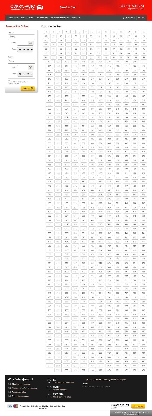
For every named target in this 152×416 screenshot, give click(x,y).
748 (49, 293)
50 (91, 45)
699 (143, 272)
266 (134, 117)
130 (100, 70)
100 (49, 62)
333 (92, 143)
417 (92, 173)
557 (58, 224)
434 (134, 177)
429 (92, 177)
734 (134, 284)
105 (92, 62)
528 (117, 212)
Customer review (41, 18)
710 (134, 276)
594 (66, 237)
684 (117, 267)
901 (126, 344)
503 (109, 203)
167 (109, 83)
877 (126, 336)
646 (100, 254)
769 (126, 297)
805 (126, 310)
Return (11, 57)
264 (117, 117)
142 (100, 75)
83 (129, 53)
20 (76, 36)
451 (75, 186)
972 (126, 370)
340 (49, 147)
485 (58, 199)
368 (83, 156)
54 (121, 45)
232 (49, 109)
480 (117, 194)
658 (100, 259)
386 (134, 160)
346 (100, 147)
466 (100, 190)
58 (46, 49)
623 (109, 246)
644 (83, 254)
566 (134, 224)
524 (83, 212)
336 (117, 143)
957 (92, 366)
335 (109, 143)
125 (58, 70)
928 (49, 357)
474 (66, 194)
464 (83, 190)
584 (83, 233)
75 (68, 53)
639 (143, 250)
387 (143, 160)
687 (143, 267)
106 (100, 62)
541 (126, 216)
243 (143, 109)
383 (109, 160)
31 (53, 40)
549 (92, 220)
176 (83, 87)
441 (92, 182)
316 (49, 139)
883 (75, 340)
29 (144, 36)
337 (126, 143)
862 (100, 332)
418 (100, 173)
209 (58, 100)
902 (134, 344)
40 (121, 40)
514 (100, 207)
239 (109, 109)
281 (58, 126)
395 (109, 165)
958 (100, 366)
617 (58, 246)
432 (117, 177)
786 (66, 306)
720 (117, 280)
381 (92, 160)
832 (49, 323)
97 (129, 57)
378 (66, 160)
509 (58, 207)
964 (58, 370)
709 (126, 276)
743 (109, 289)
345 (92, 147)
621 (92, 246)
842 (134, 323)
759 (143, 293)
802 (100, 310)
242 (134, 109)
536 (83, 216)
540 (117, 216)
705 (92, 276)
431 (109, 177)
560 (83, 224)
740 (83, 289)
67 (114, 49)
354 (66, 152)
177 (92, 87)
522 (66, 212)
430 (100, 177)
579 (143, 229)
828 (117, 319)
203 (109, 96)
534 (66, 216)
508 (49, 207)
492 (117, 199)
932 (83, 357)
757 (126, 293)
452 (83, 186)
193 (126, 92)
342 (66, 147)
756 (117, 293)
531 (143, 212)
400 (49, 169)
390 (66, 165)
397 (126, 165)
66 (106, 49)
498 (66, 203)
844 (49, 327)
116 (83, 66)
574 (100, 229)
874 (100, 336)
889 (126, 340)
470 (134, 190)
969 (100, 370)
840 (117, 323)
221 (58, 105)
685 (126, 267)
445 (126, 182)
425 (58, 177)
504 (117, 203)
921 (92, 353)
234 (66, 109)
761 (58, 297)
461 (58, 190)
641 (58, 254)
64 (91, 49)
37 (99, 40)
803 (109, 310)
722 (134, 280)
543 (143, 216)
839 (109, 323)
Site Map (45, 406)
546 (66, 220)
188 (83, 92)
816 (117, 314)
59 (53, 49)
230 (134, 105)
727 (75, 284)
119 (109, 66)
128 (83, 70)
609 (92, 242)
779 (109, 302)
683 (109, 267)
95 (114, 57)
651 (143, 254)
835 (75, 323)
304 (49, 135)
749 (58, 293)
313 (126, 135)
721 (126, 280)
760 (49, 297)
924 (117, 353)
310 (100, 135)
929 (58, 357)
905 (58, 349)
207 (143, 96)
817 (126, 314)
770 (134, 297)
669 (92, 263)
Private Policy (25, 406)
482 (134, 194)
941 (58, 361)
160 (49, 83)
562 (100, 224)
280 (49, 126)
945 (92, 361)
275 (109, 122)
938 (134, 357)
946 (100, 361)
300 (117, 130)
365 (58, 156)
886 (100, 340)
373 (126, 156)
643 (75, 254)
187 (75, 92)
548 (83, 220)
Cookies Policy (55, 406)
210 (66, 100)
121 (126, 66)
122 (134, 66)
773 (58, 302)
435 (143, 177)
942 (66, 361)
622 (100, 246)
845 (58, 327)
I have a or (18, 82)
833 (58, 323)
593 (58, 237)
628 (49, 250)
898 (100, 344)
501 (92, 203)
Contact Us (75, 18)
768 (117, 297)
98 (136, 57)
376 (49, 160)
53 (114, 45)
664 (49, 263)
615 (143, 242)
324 (117, 139)
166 (100, 83)
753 (92, 293)
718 (100, 280)
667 (75, 263)
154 (100, 79)
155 (109, 79)
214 (100, 100)
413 (58, 173)
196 (49, 96)
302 (134, 130)
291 (143, 126)
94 (106, 57)
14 (136, 32)
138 (66, 75)
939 (143, 357)
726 (66, 284)
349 (126, 147)
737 (58, 289)
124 (49, 70)
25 (114, 36)
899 (109, 344)
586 (100, 233)
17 (53, 36)
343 (75, 147)
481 (126, 194)
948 (117, 361)
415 (75, 173)
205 (126, 96)
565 (126, 224)
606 (66, 242)
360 (117, 152)
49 (84, 45)
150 (66, 79)
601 (126, 237)
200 (83, 96)
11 (114, 32)
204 (117, 96)
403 (75, 169)
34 (76, 40)
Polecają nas (36, 406)
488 (83, 199)
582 (66, 233)
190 (100, 92)
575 (109, 229)
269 (58, 122)
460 (49, 190)
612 (117, 242)
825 (92, 319)
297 (92, 130)
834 (66, 323)
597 (92, 237)
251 (109, 113)
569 (58, 229)
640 (49, 254)
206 (134, 96)
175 (75, 87)
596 (83, 237)
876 (117, 336)
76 (76, 53)
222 (66, 105)
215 (109, 100)
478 (100, 194)
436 (49, 182)
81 (114, 53)
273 (92, 122)
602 (134, 237)
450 (66, 186)
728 (83, 284)
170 (134, 83)
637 (126, 250)
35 (84, 40)
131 (109, 70)
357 (92, 152)
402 (66, 169)
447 (143, 182)
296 (83, 130)
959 (109, 366)
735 (143, 284)
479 (109, 194)
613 (126, 242)
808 (49, 314)
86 (46, 57)
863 (109, 332)
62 (76, 49)
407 (109, 169)
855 (143, 327)
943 (75, 361)
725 (58, 284)
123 (143, 66)
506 (134, 203)
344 (83, 147)
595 (75, 237)
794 (134, 306)
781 (126, 302)
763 (75, 297)
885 (92, 340)
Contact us (138, 406)
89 (68, 57)
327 (143, 139)
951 (143, 361)
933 (92, 357)
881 (58, 340)
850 (100, 327)
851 (109, 327)
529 (126, 212)
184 (49, 92)
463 (75, 190)
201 (92, 96)
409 (126, 169)
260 (83, 117)
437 (58, 182)
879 (143, 336)
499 (75, 203)
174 (66, 87)
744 (117, 289)
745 (126, 289)
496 (49, 203)
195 (143, 92)
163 (75, 83)
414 (66, 173)
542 (134, 216)
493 (126, 199)
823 (75, 319)
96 (121, 57)
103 (75, 62)
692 (83, 272)
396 (117, 165)
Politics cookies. (131, 414)
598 (100, 237)
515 (109, 207)
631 (75, 250)
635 (109, 250)
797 (58, 310)
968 (92, 370)
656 (83, 259)
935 (109, 357)
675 (143, 263)
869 (58, 336)
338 (134, 143)
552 (117, 220)
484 (49, 199)
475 (75, 194)
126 (66, 70)
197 (58, 96)
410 (134, 169)
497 (58, 203)
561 (92, 224)
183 (143, 87)
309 (92, 135)
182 (134, 87)
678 (66, 267)
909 (92, 349)
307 (75, 135)
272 (83, 122)
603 (143, 237)
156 (117, 79)
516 (117, 207)
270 (66, 122)
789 (92, 306)
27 (129, 36)
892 (49, 344)
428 (83, 177)
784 (49, 306)
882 (66, 340)
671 (109, 263)
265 (126, 117)
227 (109, 105)
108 (117, 62)
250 (100, 113)
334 (100, 143)
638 (134, 250)
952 (49, 366)
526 (100, 212)
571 (75, 229)
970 (109, 370)
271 (75, 122)
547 (75, 220)
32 (61, 40)
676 (49, 267)
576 (117, 229)
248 (83, 113)
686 (134, 267)
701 (58, 276)
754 (100, 293)
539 (109, 216)
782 (134, 302)
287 (109, 126)
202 (100, 96)
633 (92, 250)
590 (134, 233)
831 (143, 319)
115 (75, 66)
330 (66, 143)
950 (134, 361)
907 (75, 349)
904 (49, 349)
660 (117, 259)
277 (126, 122)
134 (134, 70)
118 (100, 66)
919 (75, 353)
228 (117, 105)
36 (91, 40)
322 (100, 139)
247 (75, 113)
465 (92, 190)
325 (126, 139)
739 (75, 289)
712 (49, 280)
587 (109, 233)
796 (49, 310)
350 (134, 147)
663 (143, 259)
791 (109, 306)
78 (91, 53)
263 (109, 117)
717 (92, 280)
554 (134, 220)
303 (143, 130)
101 (58, 62)
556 (49, 224)
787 (75, 306)
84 (136, 53)
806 (134, 310)
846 (66, 327)
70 (136, 49)
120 (117, 66)
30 (46, 40)
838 (100, 323)
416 (83, 173)
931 (75, 357)
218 (134, 100)
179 (109, 87)
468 (117, 190)
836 (83, 323)
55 (129, 45)
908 (83, 349)
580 (49, 233)
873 (92, 336)
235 (75, 109)
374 (134, 156)
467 (109, 190)
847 (75, 327)
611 (109, 242)
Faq (63, 406)
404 (83, 169)
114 (66, 66)
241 (126, 109)
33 (68, 40)
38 (106, 40)
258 (66, 117)
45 (53, 45)
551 (109, 220)
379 (75, 160)
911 (109, 349)
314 (134, 135)
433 (126, 177)
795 (143, 306)
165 (92, 83)
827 (109, 319)
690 (66, 272)
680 (83, 267)
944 (83, 361)
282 (66, 126)
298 (100, 130)
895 (75, 344)
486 (66, 199)
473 (58, 194)
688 (49, 272)
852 (117, 327)
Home (10, 18)
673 (126, 263)
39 (114, 40)
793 (126, 306)
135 (143, 70)
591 (143, 233)
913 (126, 349)
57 (144, 45)
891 (143, 340)
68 (121, 49)
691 (75, 272)
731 (109, 284)
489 (92, 199)
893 (58, 344)
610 (100, 242)
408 (117, 169)
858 (66, 332)
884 (83, 340)
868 (49, 336)
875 (109, 336)
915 (143, 349)
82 (121, 53)
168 (117, 83)
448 (49, 186)
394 (100, 165)
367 (75, 156)
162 (66, 83)
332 (83, 143)
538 (100, 216)
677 (58, 267)
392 (83, 165)
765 (92, 297)
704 (83, 276)
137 (58, 75)
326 (134, 139)
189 (92, 92)
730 (100, 284)
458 (134, 186)
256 (49, 117)
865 (126, 332)
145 (126, 75)
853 (126, 327)
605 (58, 242)
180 (117, 87)
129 (92, 70)
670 (100, 263)
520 (49, 212)
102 (66, 62)
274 (100, 122)
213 (92, 100)
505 (126, 203)
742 (100, 289)
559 (75, 224)
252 (117, 113)
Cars (16, 18)
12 (121, 32)
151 (75, 79)
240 (117, 109)
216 (117, 100)
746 (134, 289)
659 (109, 259)
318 (66, 139)
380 (83, 160)
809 (58, 314)
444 (117, 182)
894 (66, 344)
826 (100, 319)
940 (49, 361)
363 (143, 152)
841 (126, 323)
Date (14, 43)
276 (117, 122)
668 (83, 263)
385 (126, 160)
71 (144, 49)
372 (117, 156)
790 (100, 306)
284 (83, 126)
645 (92, 254)
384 (117, 160)
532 (49, 216)
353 (58, 152)
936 (117, 357)
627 (143, 246)
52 (106, 45)
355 (75, 152)
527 (109, 212)
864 (117, 332)
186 (66, 92)
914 (134, 349)
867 (143, 332)
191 (109, 92)
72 (46, 53)
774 (66, 302)
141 (92, 75)
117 (92, 66)
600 (117, 237)
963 (143, 366)
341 (58, 147)
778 (100, 302)
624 (117, 246)
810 (66, 314)
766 (100, 297)
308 (83, 135)
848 (83, 327)
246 (66, 113)
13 (129, 32)
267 (143, 117)
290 (134, 126)
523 (75, 212)
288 (117, 126)
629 (58, 250)
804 (117, 310)
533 (58, 216)
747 (143, 289)
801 (92, 310)
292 (49, 130)
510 (66, 207)
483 (143, 194)
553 (126, 220)
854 (134, 327)
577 (126, 229)
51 (99, 45)
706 (100, 276)
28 (136, 36)
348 (117, 147)
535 (75, 216)
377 (58, 160)
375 (143, 156)
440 (83, 182)
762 (66, 297)
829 (126, 319)
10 (106, 32)
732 (117, 284)
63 (84, 49)
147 (143, 75)
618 (66, 246)
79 (99, 53)
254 (134, 113)
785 (58, 306)
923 (109, 353)
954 (66, 366)
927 (143, 353)
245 (58, 113)
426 (66, 177)
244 (49, 113)
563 (109, 224)
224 (83, 105)
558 (66, 224)
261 (92, 117)
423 (143, 173)
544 (49, 220)
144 (117, 75)
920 (83, 353)
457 (126, 186)
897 (92, 344)
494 (134, 199)
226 (100, 105)
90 (76, 57)
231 (143, 105)
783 (143, 302)
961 (126, 366)
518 (134, 207)
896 (83, 344)
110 (134, 62)
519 (143, 207)
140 (83, 75)
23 (99, 36)
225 (92, 105)
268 (49, 122)
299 (109, 130)
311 (109, 135)
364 (49, 156)
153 (92, 79)
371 (109, 156)
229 (126, 105)
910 (100, 349)
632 (83, 250)
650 (134, 254)
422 (134, 173)
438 (66, 182)
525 (92, 212)
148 (49, 79)
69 (129, 49)
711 (143, 276)
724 (49, 284)
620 (83, 246)
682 (100, 267)
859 (75, 332)
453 (92, 186)
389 (58, 165)
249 (92, 113)
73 (53, 53)
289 (126, 126)
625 (126, 246)
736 (49, 289)
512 (83, 207)
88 (61, 57)
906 (66, 349)
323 (109, 139)
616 (49, 246)
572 (83, 229)
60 (61, 49)
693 (92, 272)
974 (143, 370)
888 (117, 340)
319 (75, 139)
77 (84, 53)
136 (49, 75)
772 (49, 302)
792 (117, 306)
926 (134, 353)
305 (58, 135)
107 (109, 62)
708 (117, 276)
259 (75, 117)
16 (46, 36)
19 (68, 36)
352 (49, 152)
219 (143, 100)
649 (126, 254)
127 (75, 70)
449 (58, 186)
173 (58, 87)
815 (109, 314)
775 (75, 302)
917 (58, 353)
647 (109, 254)
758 (134, 293)
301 (126, 130)
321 (92, 139)
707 (109, 276)
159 (143, 79)
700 (49, 276)
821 (58, 319)
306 (66, 135)
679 (75, 267)
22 (91, 36)
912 (117, 349)
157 (126, 79)
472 (49, 194)
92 (91, 57)
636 (117, 250)
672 (117, 263)
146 (134, 75)
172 (49, 87)
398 (134, 165)
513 (92, 207)
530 (134, 212)
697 (126, 272)
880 (49, 340)
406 (100, 169)
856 (49, 332)
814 (100, 314)
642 (66, 254)
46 (61, 45)
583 (75, 233)
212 (83, 100)
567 (143, 224)
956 (83, 366)
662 (134, 259)
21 (84, 36)
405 (92, 169)
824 (83, 319)
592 (49, 237)
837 (92, 323)
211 (75, 100)
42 (136, 40)
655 (75, 259)
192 (117, 92)
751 (75, 293)
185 (58, 92)
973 (134, 370)
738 (66, 289)
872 (83, 336)
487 (75, 199)
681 (92, 267)
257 (58, 117)
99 (144, 57)
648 (117, 254)
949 (126, 361)
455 (109, 186)
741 (92, 289)
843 (143, 323)
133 (126, 70)
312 (117, 135)
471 (143, 190)
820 (49, 319)
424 (49, 177)
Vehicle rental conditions (59, 18)
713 (58, 280)
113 (58, 66)
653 (58, 259)
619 (75, 246)
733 (126, 284)
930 (66, 357)
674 (134, 263)
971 (117, 370)
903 (143, 344)
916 (49, 353)
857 (58, 332)
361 (126, 152)
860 (83, 332)
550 (100, 220)
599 (109, 237)
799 (75, 310)
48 (76, 45)
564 (117, 224)
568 (49, 229)
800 (83, 310)
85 (144, 53)
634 (100, 250)
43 (144, 40)
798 (66, 310)
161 (58, 83)
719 (109, 280)
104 (83, 62)
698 (134, 272)
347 (109, 147)
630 (66, 250)
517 (126, 207)
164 (83, 83)
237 (92, 109)
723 (143, 280)
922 (100, 353)
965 (66, 370)
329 (58, 143)
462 (66, 190)
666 (66, 263)
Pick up (11, 33)
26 (121, 36)
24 (106, 36)
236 (83, 109)
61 (68, 49)
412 (49, 173)
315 (143, 135)
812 (83, 314)
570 (66, 229)
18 (61, 36)
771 (143, 297)
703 (75, 276)
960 (117, 366)
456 (117, 186)
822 (66, 319)
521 (58, 212)
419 (109, 173)
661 (126, 259)
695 (109, 272)
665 (58, 263)
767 (109, 297)
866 (134, 332)
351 (143, 147)
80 (106, 53)
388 (49, 165)
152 (83, 79)
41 (129, 40)
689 (58, 272)
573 (92, 229)
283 (75, 126)
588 (117, 233)
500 (83, 203)
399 (143, 165)
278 (134, 122)
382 (100, 160)
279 (143, 122)
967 (83, 370)
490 (100, 199)
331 (75, 143)
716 (83, 280)
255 (143, 113)
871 (75, 336)
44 (46, 45)
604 (49, 242)
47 (68, 45)
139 (75, 75)
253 (126, 113)
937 (126, 357)
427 (75, 177)
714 (66, 280)
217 (126, 100)
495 (143, 199)
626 (134, 246)
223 (75, 105)
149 (58, 79)
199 (75, 96)
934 (100, 357)
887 (109, 340)
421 (126, 173)
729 (92, 284)
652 (49, 259)
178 (100, 87)
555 (143, 220)
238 (100, 109)
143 (109, 75)
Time (14, 49)
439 (75, 182)
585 (92, 233)
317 (58, 139)
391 (75, 165)
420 (117, 173)
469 (126, 190)
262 (100, 117)
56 (136, 45)
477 (92, 194)
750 (66, 293)
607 (75, 242)
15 (144, 32)
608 (83, 242)
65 (99, 49)
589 (126, 233)
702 (66, 276)
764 (83, 297)
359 (109, 152)
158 (134, 79)
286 (100, 126)
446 (134, 182)
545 (58, 220)
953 (58, 366)
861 (92, 332)
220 (49, 105)
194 (134, 92)
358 (100, 152)
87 (53, 57)
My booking (130, 18)
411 (143, 169)
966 (75, 370)
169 (126, 83)
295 (75, 130)
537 (92, 216)
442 (100, 182)
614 (134, 242)
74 (61, 53)
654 (66, 259)
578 (134, 229)
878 (134, 336)
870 (66, 336)
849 (92, 327)
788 (83, 306)
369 (92, 156)
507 (143, 203)
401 (58, 169)
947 (109, 361)
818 (134, 314)
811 (75, 314)
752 (83, 293)
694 (100, 272)
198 (66, 96)
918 (66, 353)
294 (66, 130)
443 (109, 182)
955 (75, 366)
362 (134, 152)
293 (58, 130)
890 (134, 340)
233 (58, 109)
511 (75, 207)
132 (117, 70)
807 (143, 310)
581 (58, 233)
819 (143, 314)
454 (100, 186)
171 (143, 83)
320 (83, 139)
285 (92, 126)
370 (100, 156)
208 (49, 100)
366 (66, 156)
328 (49, 143)
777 (92, 302)
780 (117, 302)
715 (75, 280)
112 (49, 66)
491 (109, 199)
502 (100, 203)
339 (143, 143)
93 (99, 57)
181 (126, 87)
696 (117, 272)
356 (83, 152)
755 (109, 293)
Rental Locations (26, 18)
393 (92, 165)
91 (84, 57)
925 (126, 353)
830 (134, 319)
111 (143, 62)
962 (134, 366)
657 (92, 259)
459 (143, 186)
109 (126, 62)
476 (83, 194)
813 (92, 314)
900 (117, 344)
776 (83, 302)
